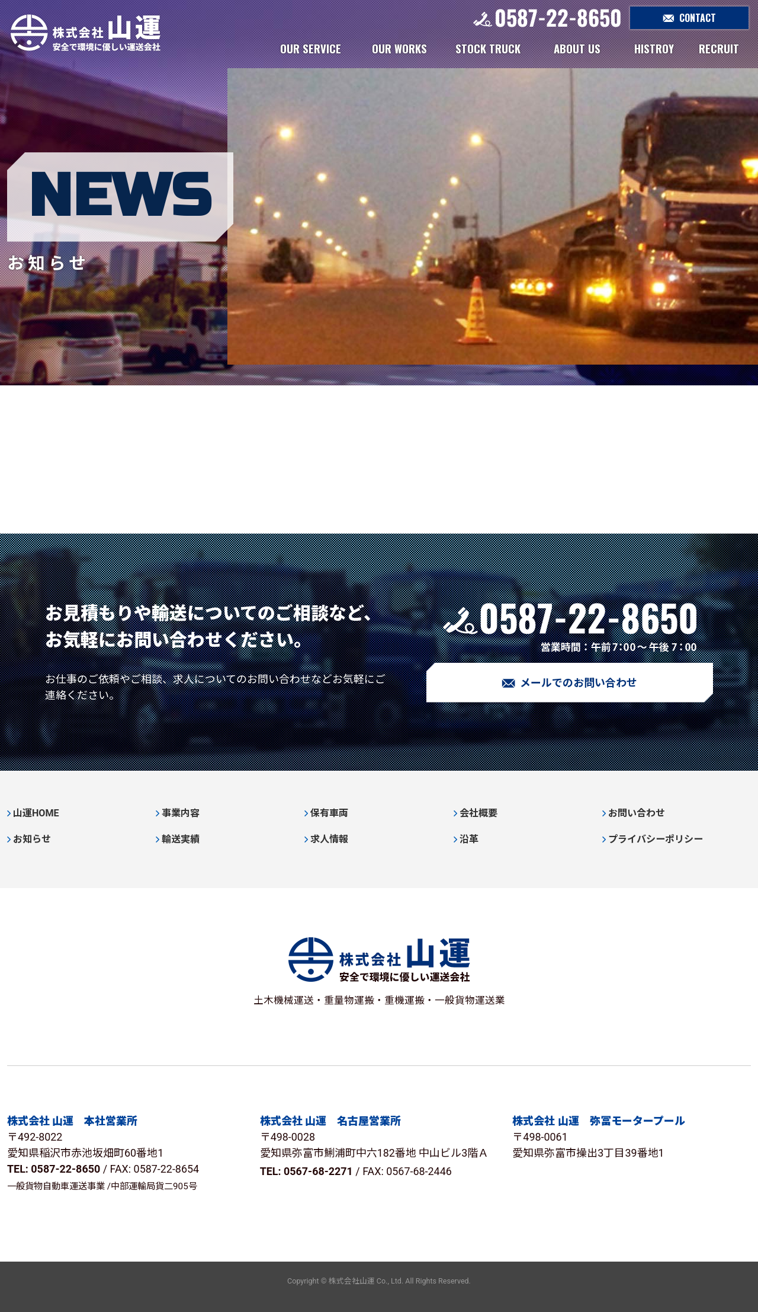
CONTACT (689, 17)
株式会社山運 (85, 33)
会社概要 (478, 813)
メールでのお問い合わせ (569, 683)
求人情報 (329, 839)
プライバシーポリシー (655, 839)
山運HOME (36, 813)
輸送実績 (181, 839)
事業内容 (181, 813)
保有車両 (329, 813)
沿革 (469, 839)
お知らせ (32, 839)
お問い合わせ (636, 813)
